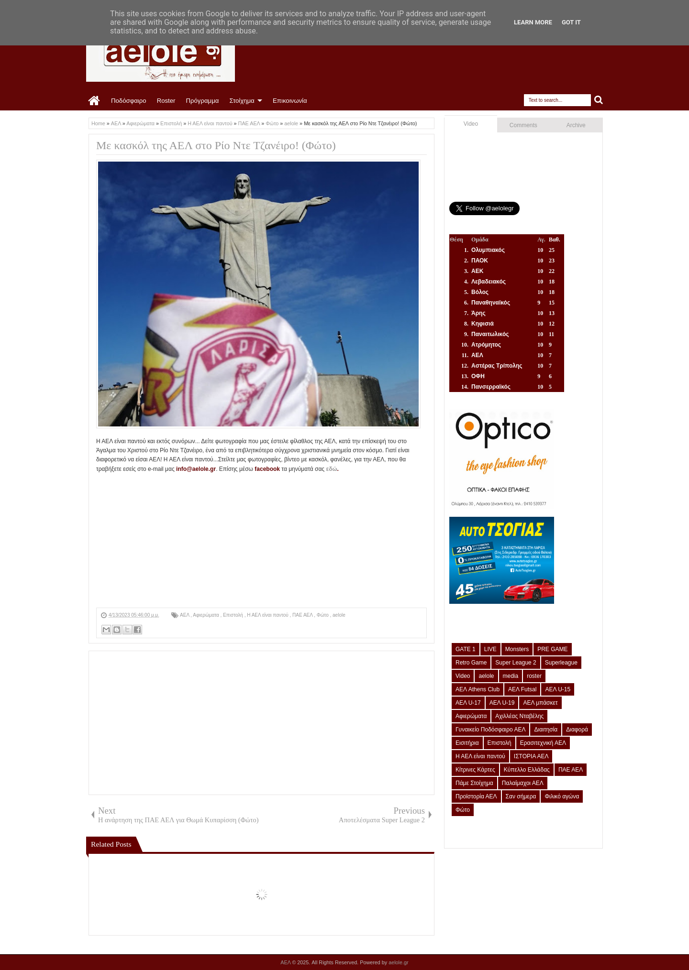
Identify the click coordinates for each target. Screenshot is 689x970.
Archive (576, 125)
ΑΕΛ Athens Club (478, 689)
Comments (523, 125)
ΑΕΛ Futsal (522, 689)
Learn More (533, 22)
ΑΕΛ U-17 (468, 702)
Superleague (561, 662)
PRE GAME (552, 649)
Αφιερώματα (206, 615)
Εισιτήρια (467, 743)
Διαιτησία (545, 729)
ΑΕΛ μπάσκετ (540, 702)
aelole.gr (398, 962)
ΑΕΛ (185, 615)
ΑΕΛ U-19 (502, 702)
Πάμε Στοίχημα (474, 783)
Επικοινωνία (290, 100)
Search (598, 100)
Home (94, 100)
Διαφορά (577, 729)
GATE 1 (466, 649)
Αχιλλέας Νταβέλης (519, 716)
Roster (166, 100)
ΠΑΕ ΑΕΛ (303, 615)
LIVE (490, 649)
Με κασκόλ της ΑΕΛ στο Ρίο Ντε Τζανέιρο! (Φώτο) (216, 145)
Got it (571, 22)
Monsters (517, 649)
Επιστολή (233, 615)
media (511, 676)
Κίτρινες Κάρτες (475, 769)
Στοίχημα (241, 100)
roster (534, 676)
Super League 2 (515, 662)
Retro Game (471, 662)
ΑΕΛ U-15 (557, 689)
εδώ (331, 469)
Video (471, 123)
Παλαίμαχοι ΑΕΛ (523, 783)
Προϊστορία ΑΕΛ (476, 796)
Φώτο (323, 615)
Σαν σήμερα (521, 796)
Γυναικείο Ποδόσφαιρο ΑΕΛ (490, 729)
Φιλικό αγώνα (562, 796)
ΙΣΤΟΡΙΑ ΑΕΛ (531, 756)
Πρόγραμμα (202, 100)
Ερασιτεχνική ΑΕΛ (543, 743)
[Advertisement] (261, 541)
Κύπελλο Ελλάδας (527, 769)
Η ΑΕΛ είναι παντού (268, 615)
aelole (339, 615)
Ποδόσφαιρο (128, 100)
